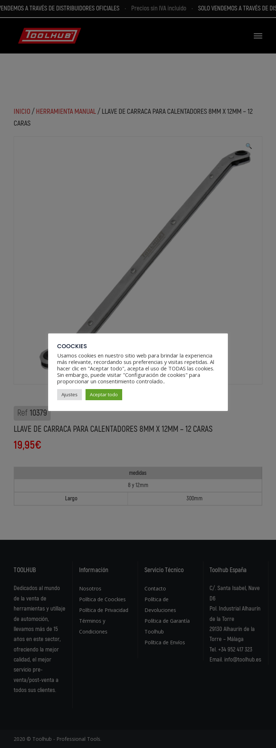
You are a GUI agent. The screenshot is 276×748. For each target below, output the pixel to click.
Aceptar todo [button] (104, 394)
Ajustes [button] (69, 394)
